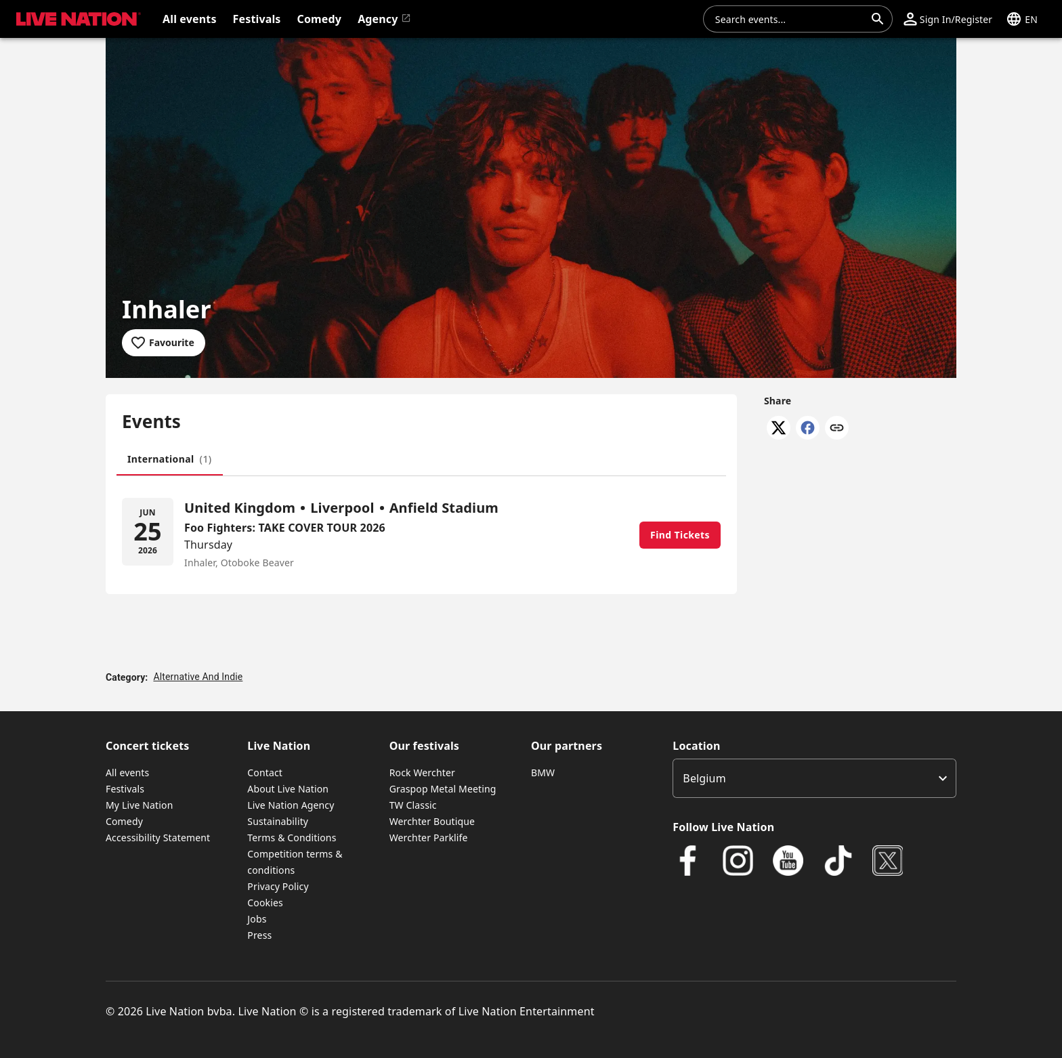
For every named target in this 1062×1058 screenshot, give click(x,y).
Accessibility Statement (158, 837)
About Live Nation (287, 788)
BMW (543, 772)
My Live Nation (139, 805)
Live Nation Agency (290, 805)
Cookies (265, 902)
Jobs (256, 918)
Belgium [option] (704, 778)
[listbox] (814, 778)
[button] (948, 19)
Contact (264, 772)
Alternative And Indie (197, 676)
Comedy (124, 821)
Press (259, 935)
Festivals (125, 788)
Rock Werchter (422, 772)
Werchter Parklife (428, 837)
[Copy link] (837, 429)
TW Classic (413, 805)
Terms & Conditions (291, 837)
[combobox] (790, 19)
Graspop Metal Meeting (442, 788)
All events (127, 772)
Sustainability (277, 821)
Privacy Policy (277, 886)
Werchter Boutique (432, 821)
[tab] (169, 459)
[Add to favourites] (163, 342)
